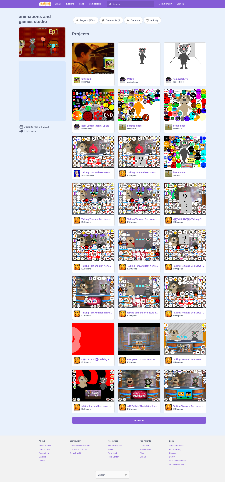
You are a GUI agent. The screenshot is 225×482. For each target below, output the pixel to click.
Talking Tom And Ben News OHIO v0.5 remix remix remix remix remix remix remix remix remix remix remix (96, 172)
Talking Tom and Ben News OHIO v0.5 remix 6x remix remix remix (142, 219)
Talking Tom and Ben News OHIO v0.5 (96, 266)
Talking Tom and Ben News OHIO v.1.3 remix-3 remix (188, 312)
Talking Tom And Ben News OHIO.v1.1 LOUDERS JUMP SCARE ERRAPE (96, 312)
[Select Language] (112, 475)
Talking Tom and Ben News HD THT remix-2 (188, 359)
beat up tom (179, 172)
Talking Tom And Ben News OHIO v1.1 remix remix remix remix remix (142, 266)
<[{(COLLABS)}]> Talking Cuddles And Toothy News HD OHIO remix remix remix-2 (188, 219)
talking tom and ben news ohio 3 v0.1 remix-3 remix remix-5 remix (142, 312)
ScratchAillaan (87, 175)
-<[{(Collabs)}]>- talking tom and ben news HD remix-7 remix (142, 406)
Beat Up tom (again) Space (95, 126)
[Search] (110, 4)
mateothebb (132, 82)
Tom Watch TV (180, 79)
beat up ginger (134, 126)
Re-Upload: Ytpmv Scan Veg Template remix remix (142, 359)
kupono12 (85, 82)
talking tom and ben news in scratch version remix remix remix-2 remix (96, 406)
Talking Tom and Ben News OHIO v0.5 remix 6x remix (96, 219)
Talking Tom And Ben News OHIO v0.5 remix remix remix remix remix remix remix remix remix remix (142, 172)
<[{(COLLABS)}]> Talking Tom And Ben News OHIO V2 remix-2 (96, 359)
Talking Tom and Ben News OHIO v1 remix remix (188, 266)
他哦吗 (130, 79)
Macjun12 (131, 129)
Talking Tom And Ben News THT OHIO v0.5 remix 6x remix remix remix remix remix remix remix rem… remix (188, 406)
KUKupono (132, 175)
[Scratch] (45, 4)
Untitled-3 (86, 79)
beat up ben (179, 126)
